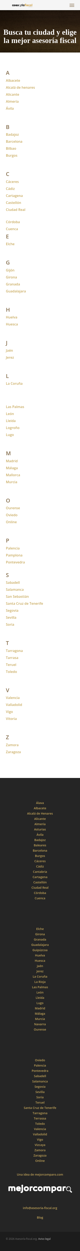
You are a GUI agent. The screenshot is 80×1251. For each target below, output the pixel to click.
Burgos (11, 155)
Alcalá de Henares (40, 813)
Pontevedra (15, 562)
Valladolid (14, 704)
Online (40, 1161)
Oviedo (12, 515)
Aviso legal (44, 1239)
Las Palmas (15, 406)
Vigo (9, 711)
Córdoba (13, 222)
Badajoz (12, 134)
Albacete (13, 80)
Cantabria (40, 872)
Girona (11, 277)
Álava (40, 803)
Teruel (40, 1102)
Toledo (11, 671)
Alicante (12, 94)
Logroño (13, 427)
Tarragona (14, 650)
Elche (10, 244)
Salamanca (15, 589)
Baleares (40, 845)
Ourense (13, 508)
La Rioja (40, 982)
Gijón (10, 270)
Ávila (10, 108)
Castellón (13, 202)
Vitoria (11, 718)
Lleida (11, 420)
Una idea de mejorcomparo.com (40, 1174)
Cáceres (12, 181)
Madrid (12, 461)
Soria (40, 1097)
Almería (12, 101)
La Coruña (40, 976)
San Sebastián (17, 596)
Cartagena (14, 195)
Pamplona (14, 555)
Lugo (10, 434)
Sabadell (13, 582)
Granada (13, 284)
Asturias (40, 829)
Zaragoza (13, 752)
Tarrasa (12, 657)
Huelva (11, 317)
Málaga (12, 468)
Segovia (12, 610)
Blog (40, 1217)
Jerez (10, 357)
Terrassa (40, 1118)
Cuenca (12, 229)
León (10, 413)
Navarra (40, 1024)
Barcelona (14, 141)
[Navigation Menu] (72, 5)
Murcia (11, 482)
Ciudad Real (40, 888)
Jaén (9, 350)
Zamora (12, 745)
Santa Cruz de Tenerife (24, 603)
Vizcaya (40, 1145)
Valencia (13, 697)
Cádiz (10, 188)
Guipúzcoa (40, 950)
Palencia (13, 548)
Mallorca (13, 475)
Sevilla (11, 617)
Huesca (12, 324)
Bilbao (11, 148)
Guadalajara (16, 291)
